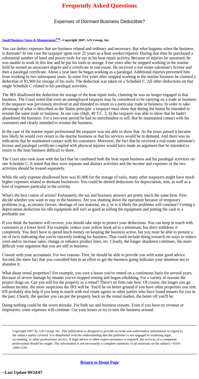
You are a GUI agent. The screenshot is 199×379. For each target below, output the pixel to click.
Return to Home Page (99, 362)
